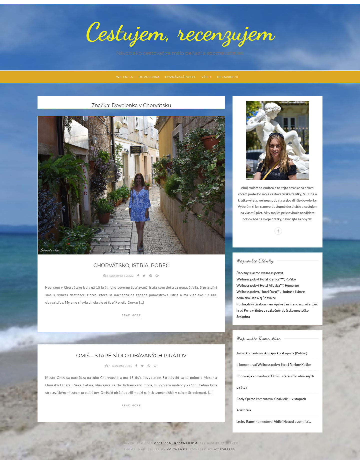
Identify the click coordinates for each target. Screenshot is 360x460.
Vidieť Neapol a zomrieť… (292, 422)
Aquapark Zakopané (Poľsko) (285, 353)
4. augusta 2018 (118, 366)
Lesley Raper (245, 422)
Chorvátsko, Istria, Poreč (131, 265)
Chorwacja (244, 376)
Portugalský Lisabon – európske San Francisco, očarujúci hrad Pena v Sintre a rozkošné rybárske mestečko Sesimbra (277, 310)
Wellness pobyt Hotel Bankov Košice (284, 365)
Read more (131, 315)
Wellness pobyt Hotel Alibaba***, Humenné (267, 285)
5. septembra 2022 (118, 275)
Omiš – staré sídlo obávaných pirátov (131, 356)
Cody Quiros (245, 399)
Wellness (124, 77)
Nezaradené (228, 77)
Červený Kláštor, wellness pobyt (259, 273)
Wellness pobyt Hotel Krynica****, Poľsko (266, 279)
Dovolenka (149, 77)
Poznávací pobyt (180, 77)
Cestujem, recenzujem (180, 32)
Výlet (207, 77)
